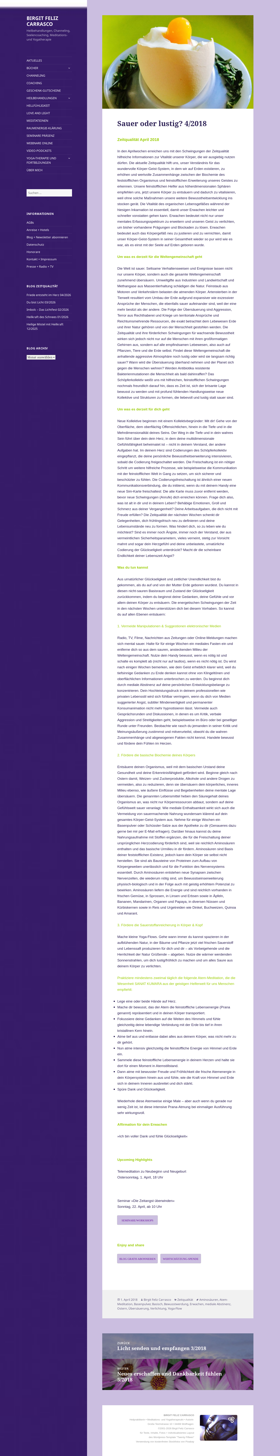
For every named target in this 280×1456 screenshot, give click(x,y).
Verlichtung (158, 1308)
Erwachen (197, 1304)
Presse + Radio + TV (40, 267)
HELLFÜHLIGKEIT (38, 106)
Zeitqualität (185, 1300)
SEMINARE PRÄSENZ (40, 136)
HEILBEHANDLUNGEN (42, 98)
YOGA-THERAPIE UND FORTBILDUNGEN (41, 160)
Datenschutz (35, 245)
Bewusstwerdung (176, 1304)
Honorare (33, 252)
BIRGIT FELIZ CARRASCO (42, 21)
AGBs (30, 223)
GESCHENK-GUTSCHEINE (44, 91)
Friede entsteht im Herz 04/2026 (49, 295)
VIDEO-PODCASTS (39, 151)
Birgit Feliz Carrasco (157, 1300)
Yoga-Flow (175, 1308)
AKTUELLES (34, 60)
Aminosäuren (208, 1300)
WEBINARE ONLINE (40, 143)
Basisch (157, 1304)
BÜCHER (32, 68)
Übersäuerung (138, 1308)
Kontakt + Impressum (42, 259)
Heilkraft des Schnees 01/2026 (47, 317)
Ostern (122, 1308)
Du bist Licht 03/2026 (41, 302)
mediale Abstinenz (218, 1304)
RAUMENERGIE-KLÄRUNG (44, 128)
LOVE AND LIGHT (38, 113)
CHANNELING (36, 76)
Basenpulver (142, 1304)
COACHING (34, 83)
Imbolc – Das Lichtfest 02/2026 (48, 310)
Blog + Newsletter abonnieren (47, 237)
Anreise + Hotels (38, 230)
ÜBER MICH (35, 170)
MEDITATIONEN (37, 121)
